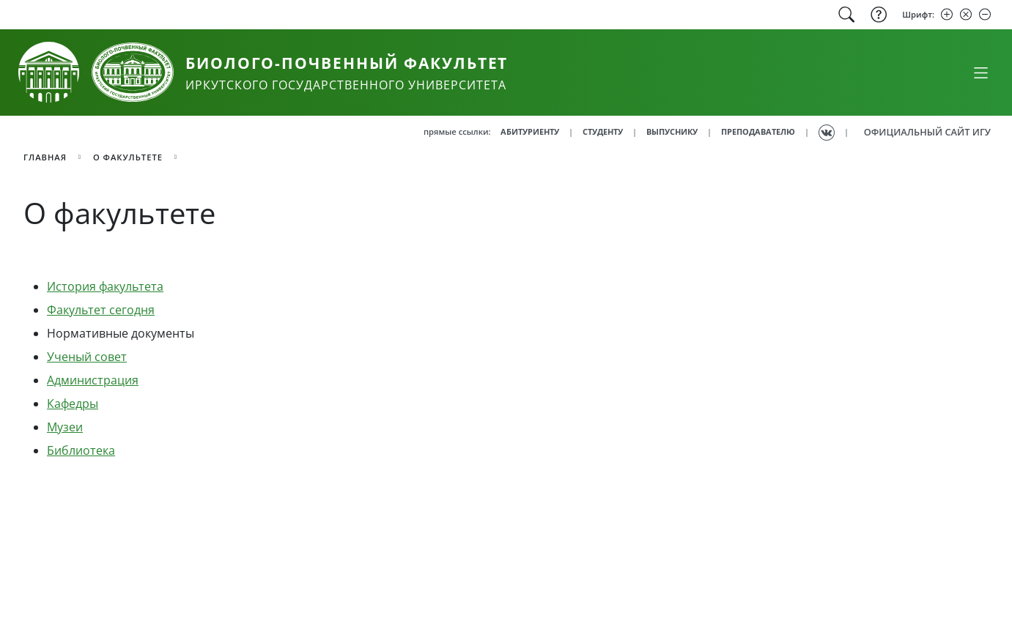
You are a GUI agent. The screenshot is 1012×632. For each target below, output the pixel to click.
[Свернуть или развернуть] (980, 72)
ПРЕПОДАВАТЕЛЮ (758, 131)
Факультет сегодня (101, 310)
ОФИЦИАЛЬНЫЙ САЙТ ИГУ (927, 131)
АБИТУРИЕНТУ (530, 131)
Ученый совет (87, 357)
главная (45, 157)
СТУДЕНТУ (603, 131)
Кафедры (72, 403)
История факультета (105, 286)
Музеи (65, 427)
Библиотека (81, 450)
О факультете (128, 157)
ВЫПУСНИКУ (672, 131)
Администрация (92, 380)
